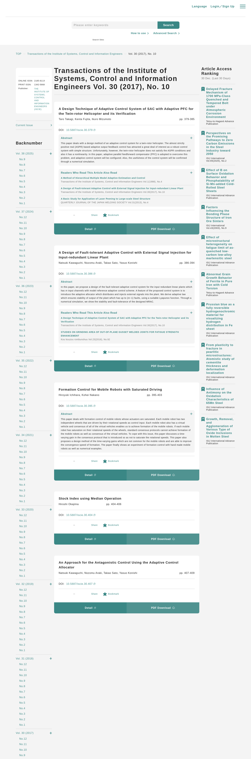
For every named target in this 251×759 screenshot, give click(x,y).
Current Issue (25, 166)
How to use (137, 33)
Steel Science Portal (40, 678)
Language (199, 8)
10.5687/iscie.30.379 (80, 131)
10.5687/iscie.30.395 (80, 305)
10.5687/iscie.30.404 (81, 379)
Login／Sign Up (223, 8)
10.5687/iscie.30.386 (80, 220)
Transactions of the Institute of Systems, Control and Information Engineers (78, 54)
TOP (18, 54)
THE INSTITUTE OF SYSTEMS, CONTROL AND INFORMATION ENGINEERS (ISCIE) (41, 140)
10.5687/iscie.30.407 (81, 448)
